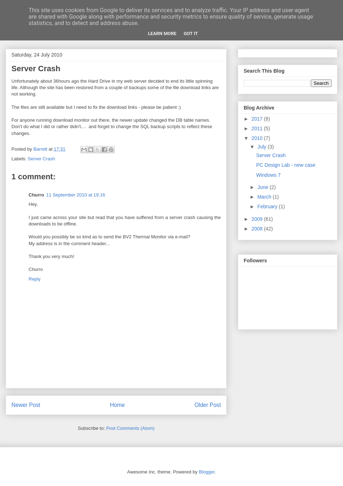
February (268, 206)
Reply (34, 279)
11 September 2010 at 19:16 (75, 195)
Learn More (162, 33)
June (263, 187)
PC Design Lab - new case (285, 165)
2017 (258, 119)
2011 (258, 128)
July (262, 147)
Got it (191, 33)
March (265, 197)
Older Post (207, 405)
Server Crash (41, 158)
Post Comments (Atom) (130, 428)
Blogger (206, 472)
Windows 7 (268, 175)
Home (117, 405)
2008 (258, 229)
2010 (258, 138)
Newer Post (25, 405)
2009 (258, 219)
